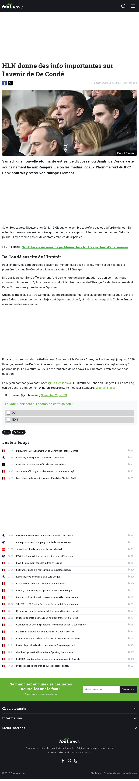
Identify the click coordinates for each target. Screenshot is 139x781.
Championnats (14, 709)
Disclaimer (96, 773)
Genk (6, 432)
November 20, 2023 (54, 395)
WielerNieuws (130, 773)
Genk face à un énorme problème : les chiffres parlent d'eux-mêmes (75, 247)
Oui (14, 412)
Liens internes (13, 728)
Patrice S (132, 82)
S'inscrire (128, 689)
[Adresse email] (101, 689)
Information (12, 718)
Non (15, 419)
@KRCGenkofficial (60, 383)
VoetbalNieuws (112, 773)
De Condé (18, 432)
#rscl (98, 387)
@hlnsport (109, 387)
